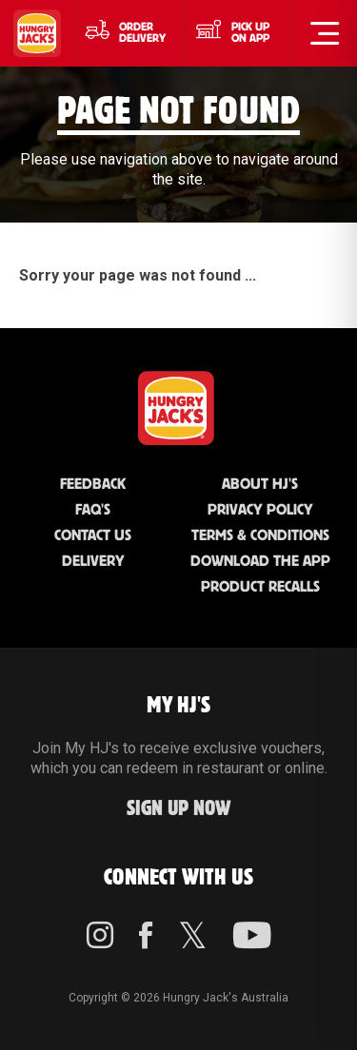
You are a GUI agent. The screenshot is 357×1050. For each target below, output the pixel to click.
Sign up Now (179, 809)
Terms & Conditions (260, 536)
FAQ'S (92, 510)
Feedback (93, 484)
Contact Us (92, 536)
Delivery (93, 561)
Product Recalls (260, 587)
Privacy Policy (260, 510)
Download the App (260, 561)
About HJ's (260, 484)
